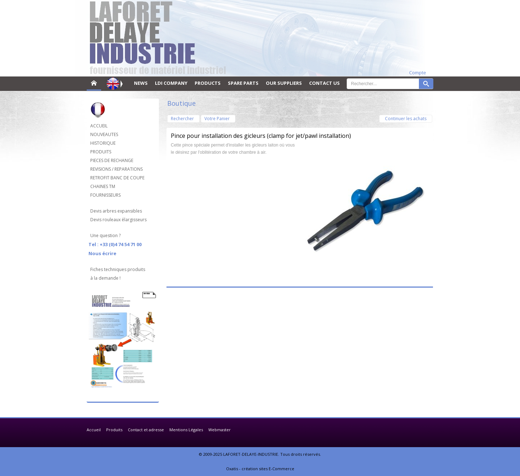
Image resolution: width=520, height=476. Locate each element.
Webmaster (219, 429)
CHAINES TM (102, 186)
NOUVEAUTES (104, 134)
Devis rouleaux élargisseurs (118, 220)
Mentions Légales (186, 429)
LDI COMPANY (171, 83)
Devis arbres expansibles (116, 211)
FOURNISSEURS (105, 195)
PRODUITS (100, 152)
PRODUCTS (208, 83)
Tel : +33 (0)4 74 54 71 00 (115, 244)
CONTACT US (324, 83)
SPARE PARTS (243, 83)
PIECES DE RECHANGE (111, 160)
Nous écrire (102, 253)
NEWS (141, 83)
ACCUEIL (99, 126)
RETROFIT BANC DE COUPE (117, 178)
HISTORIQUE (103, 143)
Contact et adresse (146, 429)
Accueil (94, 429)
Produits (114, 429)
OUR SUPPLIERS (284, 83)
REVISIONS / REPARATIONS (116, 169)
